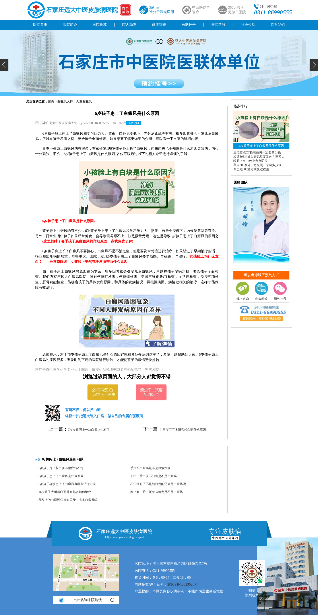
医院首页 (40, 25)
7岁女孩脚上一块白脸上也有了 (89, 429)
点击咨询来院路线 (86, 600)
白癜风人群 (65, 101)
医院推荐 (100, 25)
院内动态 (129, 25)
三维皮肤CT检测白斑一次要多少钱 (257, 152)
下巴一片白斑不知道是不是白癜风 (153, 476)
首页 (51, 101)
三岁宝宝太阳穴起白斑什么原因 (184, 429)
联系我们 (278, 25)
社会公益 (248, 25)
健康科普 (159, 25)
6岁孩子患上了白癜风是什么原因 (61, 476)
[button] (4, 65)
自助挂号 (189, 25)
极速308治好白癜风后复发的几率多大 (259, 156)
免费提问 (133, 123)
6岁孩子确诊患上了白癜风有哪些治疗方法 (67, 484)
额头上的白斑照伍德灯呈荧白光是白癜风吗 (68, 500)
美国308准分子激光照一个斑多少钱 (257, 165)
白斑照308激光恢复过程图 (251, 169)
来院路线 (218, 25)
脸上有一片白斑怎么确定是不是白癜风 (156, 492)
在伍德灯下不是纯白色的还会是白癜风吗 (158, 484)
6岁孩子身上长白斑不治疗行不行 (61, 468)
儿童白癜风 (84, 101)
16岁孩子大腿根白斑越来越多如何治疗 (65, 492)
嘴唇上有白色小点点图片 (250, 161)
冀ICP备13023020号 (182, 584)
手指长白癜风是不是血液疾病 (150, 468)
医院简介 (70, 25)
